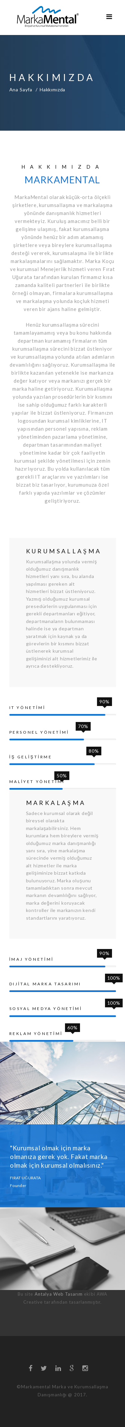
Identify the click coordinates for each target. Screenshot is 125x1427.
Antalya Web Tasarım (59, 1294)
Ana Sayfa (21, 89)
